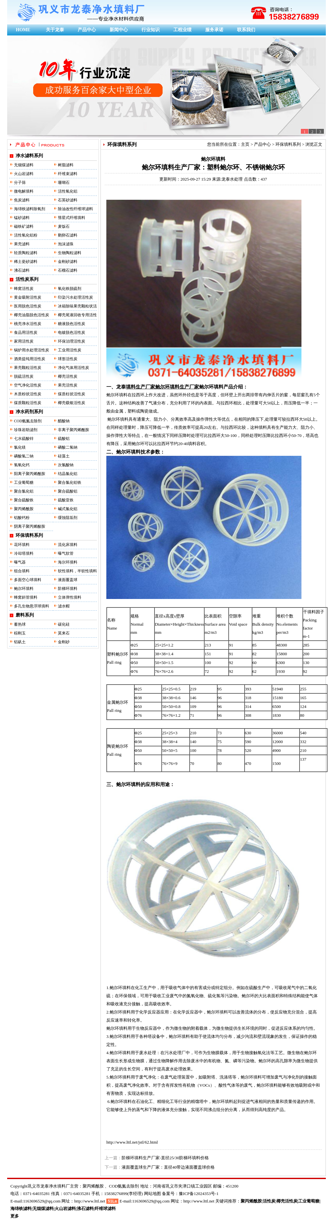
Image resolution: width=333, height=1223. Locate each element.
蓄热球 (20, 624)
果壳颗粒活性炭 (27, 367)
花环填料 (22, 544)
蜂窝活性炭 (23, 288)
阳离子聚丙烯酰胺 (29, 473)
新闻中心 (119, 29)
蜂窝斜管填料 (25, 597)
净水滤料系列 (29, 155)
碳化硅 (64, 624)
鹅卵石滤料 (67, 235)
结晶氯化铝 (67, 473)
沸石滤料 (22, 270)
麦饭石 (64, 226)
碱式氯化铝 (67, 509)
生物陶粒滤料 (69, 253)
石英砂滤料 (67, 200)
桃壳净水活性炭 (27, 323)
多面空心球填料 (27, 580)
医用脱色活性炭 (27, 306)
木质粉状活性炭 (27, 394)
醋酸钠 (64, 421)
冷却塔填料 (23, 553)
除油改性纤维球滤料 (75, 209)
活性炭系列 (27, 279)
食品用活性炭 (25, 332)
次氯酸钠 (65, 465)
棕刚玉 (20, 633)
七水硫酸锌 (23, 438)
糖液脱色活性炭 (71, 323)
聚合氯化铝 (23, 491)
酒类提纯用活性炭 (29, 359)
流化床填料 (67, 544)
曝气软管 (65, 553)
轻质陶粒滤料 (25, 253)
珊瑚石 (64, 182)
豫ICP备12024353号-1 (199, 1193)
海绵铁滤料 (21, 1208)
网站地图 (152, 1193)
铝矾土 (20, 642)
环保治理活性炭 (71, 341)
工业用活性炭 (69, 350)
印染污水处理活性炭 (75, 297)
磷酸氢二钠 (23, 456)
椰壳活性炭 (67, 376)
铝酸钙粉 (22, 517)
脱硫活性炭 (23, 376)
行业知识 (150, 29)
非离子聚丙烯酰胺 (73, 430)
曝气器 (20, 562)
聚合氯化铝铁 (69, 482)
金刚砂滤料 (67, 261)
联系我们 (246, 29)
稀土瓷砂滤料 (25, 261)
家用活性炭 (23, 341)
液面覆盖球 (67, 580)
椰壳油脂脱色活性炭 (31, 315)
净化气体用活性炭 (73, 367)
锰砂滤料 (22, 217)
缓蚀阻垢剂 (67, 517)
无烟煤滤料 (23, 165)
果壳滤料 (22, 244)
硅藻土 (64, 456)
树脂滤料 (65, 165)
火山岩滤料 (23, 173)
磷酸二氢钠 (67, 447)
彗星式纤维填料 (71, 217)
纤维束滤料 (67, 173)
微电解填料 (23, 191)
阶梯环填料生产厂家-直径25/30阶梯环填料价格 (165, 1157)
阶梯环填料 (67, 588)
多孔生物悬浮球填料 (31, 606)
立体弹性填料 (69, 597)
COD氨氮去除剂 (28, 421)
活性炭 (269, 1201)
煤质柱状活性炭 (71, 394)
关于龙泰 (55, 29)
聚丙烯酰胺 (23, 509)
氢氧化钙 (22, 465)
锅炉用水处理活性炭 (31, 350)
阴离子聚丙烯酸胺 (29, 526)
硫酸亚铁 (65, 500)
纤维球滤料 (105, 1208)
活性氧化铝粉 (25, 235)
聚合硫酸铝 (67, 491)
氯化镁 (20, 447)
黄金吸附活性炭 (27, 297)
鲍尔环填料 (23, 588)
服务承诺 (214, 29)
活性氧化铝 (67, 191)
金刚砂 (64, 642)
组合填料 (22, 571)
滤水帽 (64, 606)
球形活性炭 (67, 359)
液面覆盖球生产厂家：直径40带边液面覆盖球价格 (168, 1167)
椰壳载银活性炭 (71, 403)
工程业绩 (182, 29)
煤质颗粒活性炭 (27, 403)
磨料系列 (25, 615)
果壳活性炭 (67, 385)
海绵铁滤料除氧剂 (29, 209)
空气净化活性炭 (27, 385)
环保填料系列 (29, 535)
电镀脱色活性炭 (71, 332)
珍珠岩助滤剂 (25, 430)
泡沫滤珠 (65, 244)
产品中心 (87, 29)
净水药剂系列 (29, 411)
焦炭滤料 (22, 200)
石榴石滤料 (67, 270)
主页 (245, 144)
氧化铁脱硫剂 (69, 288)
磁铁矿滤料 (23, 226)
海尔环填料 (67, 562)
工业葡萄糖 (23, 482)
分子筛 (20, 182)
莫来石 (64, 633)
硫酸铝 (64, 438)
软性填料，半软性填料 (77, 571)
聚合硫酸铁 (23, 500)
